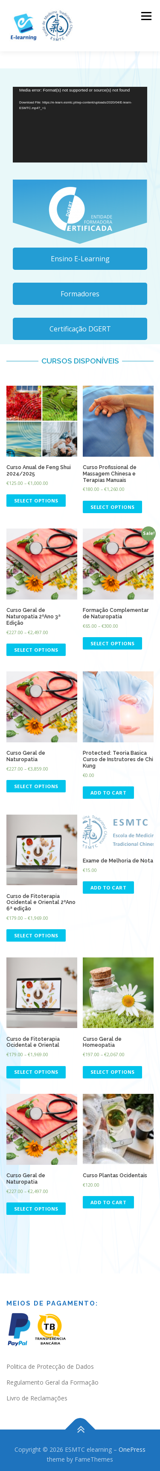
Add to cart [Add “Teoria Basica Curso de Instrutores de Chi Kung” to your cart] (108, 792)
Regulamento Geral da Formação (52, 1382)
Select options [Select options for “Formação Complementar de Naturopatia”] (112, 643)
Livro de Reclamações (36, 1398)
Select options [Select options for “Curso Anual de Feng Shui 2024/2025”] (36, 500)
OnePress (132, 1449)
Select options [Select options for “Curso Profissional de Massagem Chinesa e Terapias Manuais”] (112, 507)
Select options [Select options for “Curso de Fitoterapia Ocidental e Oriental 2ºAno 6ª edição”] (36, 935)
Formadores (80, 293)
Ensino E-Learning (80, 258)
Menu (146, 16)
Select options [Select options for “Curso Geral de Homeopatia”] (112, 1072)
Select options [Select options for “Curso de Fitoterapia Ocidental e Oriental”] (36, 1072)
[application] (80, 124)
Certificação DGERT (80, 329)
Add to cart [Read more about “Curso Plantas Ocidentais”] (108, 1202)
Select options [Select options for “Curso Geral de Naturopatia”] (36, 786)
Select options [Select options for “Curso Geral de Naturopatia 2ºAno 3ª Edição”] (36, 650)
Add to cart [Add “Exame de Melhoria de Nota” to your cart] (108, 887)
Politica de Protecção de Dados (50, 1366)
